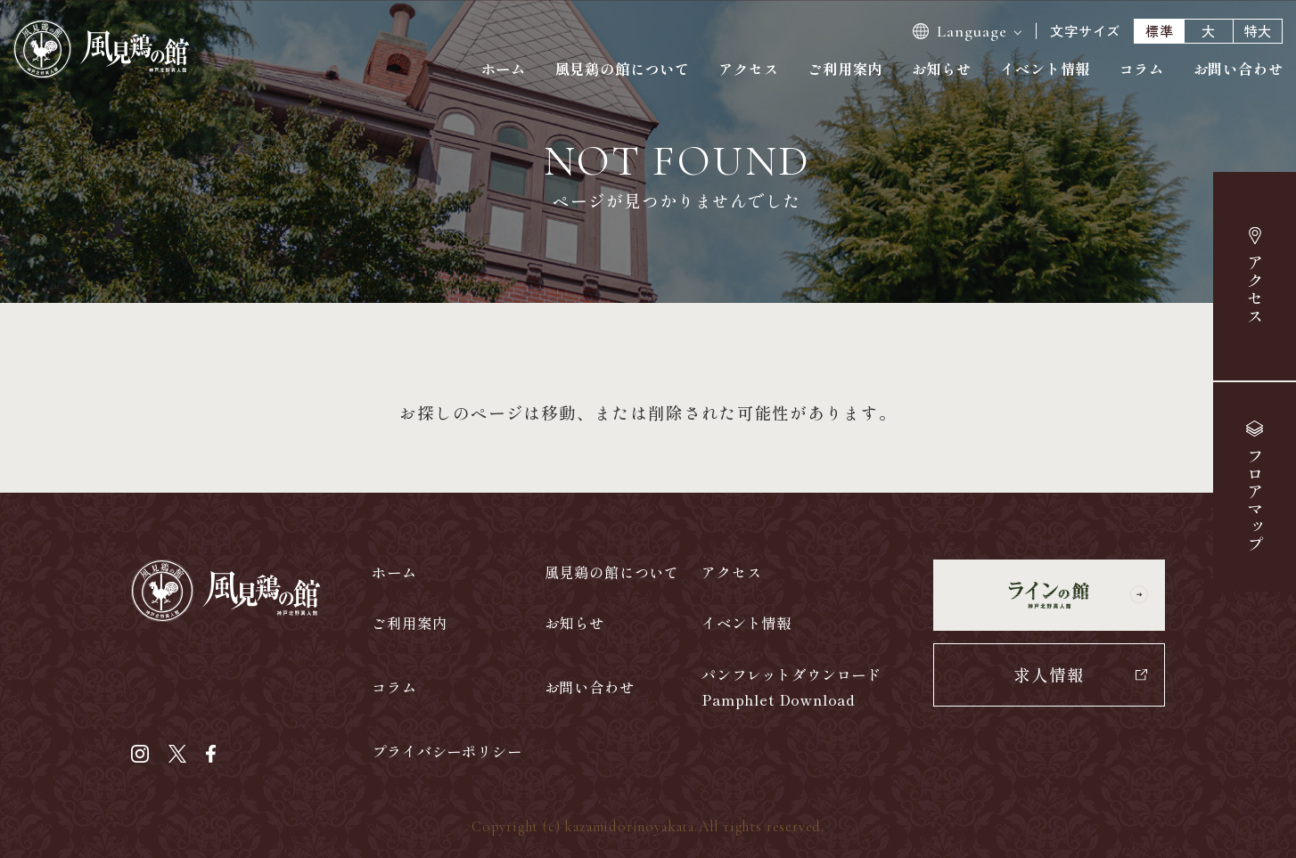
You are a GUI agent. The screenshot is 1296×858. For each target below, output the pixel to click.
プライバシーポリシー (446, 751)
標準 (1159, 30)
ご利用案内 (845, 68)
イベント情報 (1045, 68)
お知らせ (942, 68)
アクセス (1255, 289)
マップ (1254, 500)
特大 (1258, 30)
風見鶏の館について (622, 68)
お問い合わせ (1238, 68)
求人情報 (1049, 674)
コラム (1142, 68)
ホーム (503, 68)
